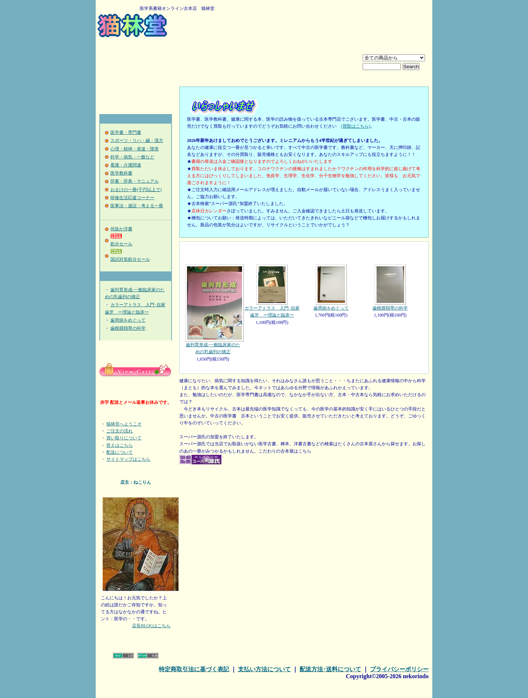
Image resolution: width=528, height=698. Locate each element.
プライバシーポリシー (399, 669)
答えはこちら (119, 445)
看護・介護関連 (125, 165)
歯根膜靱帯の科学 (128, 328)
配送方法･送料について (330, 669)
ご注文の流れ (119, 431)
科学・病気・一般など (132, 157)
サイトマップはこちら (128, 459)
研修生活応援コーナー (132, 197)
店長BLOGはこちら (151, 625)
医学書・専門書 (125, 132)
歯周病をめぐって (128, 320)
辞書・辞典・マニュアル (134, 181)
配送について (119, 452)
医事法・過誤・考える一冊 (136, 205)
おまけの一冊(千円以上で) (136, 189)
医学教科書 (121, 173)
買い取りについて (124, 438)
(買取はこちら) (355, 126)
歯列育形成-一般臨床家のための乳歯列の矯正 (213, 309)
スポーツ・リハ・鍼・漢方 (136, 140)
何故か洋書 (121, 228)
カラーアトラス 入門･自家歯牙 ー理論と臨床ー (272, 291)
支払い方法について (264, 669)
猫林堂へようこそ (124, 424)
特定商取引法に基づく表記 (194, 669)
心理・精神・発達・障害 (134, 148)
